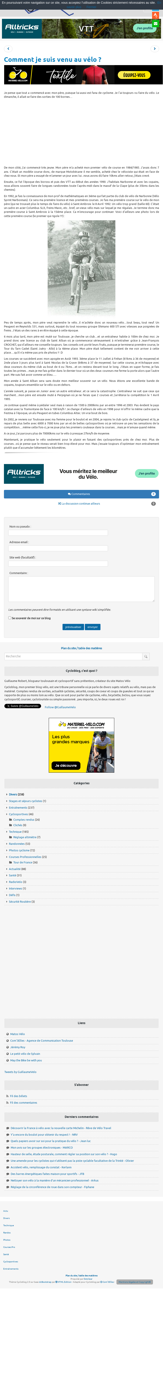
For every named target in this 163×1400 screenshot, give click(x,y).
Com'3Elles (107, 1282)
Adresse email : (19, 542)
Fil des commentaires (23, 1103)
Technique (15, 832)
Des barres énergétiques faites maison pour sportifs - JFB (47, 1174)
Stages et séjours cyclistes (25, 801)
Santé (12, 875)
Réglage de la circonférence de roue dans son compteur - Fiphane (52, 1187)
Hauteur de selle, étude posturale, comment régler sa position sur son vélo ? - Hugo (64, 1154)
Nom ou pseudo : (20, 526)
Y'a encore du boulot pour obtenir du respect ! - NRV (44, 1135)
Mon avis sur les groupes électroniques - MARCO (42, 1147)
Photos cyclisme (19, 850)
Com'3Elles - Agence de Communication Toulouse (41, 1040)
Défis (12, 895)
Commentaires (112, 494)
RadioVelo (15, 882)
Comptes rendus (23, 820)
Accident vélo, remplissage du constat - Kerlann (41, 1167)
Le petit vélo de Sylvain (25, 1054)
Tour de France (22, 862)
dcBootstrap (45, 1282)
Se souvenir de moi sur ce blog (31, 618)
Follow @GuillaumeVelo (60, 707)
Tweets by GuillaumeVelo (20, 1072)
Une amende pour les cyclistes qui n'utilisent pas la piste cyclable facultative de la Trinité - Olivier (72, 1161)
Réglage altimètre (24, 837)
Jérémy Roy (17, 1047)
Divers (13, 794)
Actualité (15, 869)
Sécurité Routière (20, 902)
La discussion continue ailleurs (107, 504)
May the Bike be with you (26, 1060)
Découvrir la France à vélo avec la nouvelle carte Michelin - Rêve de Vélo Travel (61, 1128)
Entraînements (18, 807)
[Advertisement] (82, 131)
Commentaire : (18, 573)
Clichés (17, 825)
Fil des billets (18, 1096)
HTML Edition (63, 1282)
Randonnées (17, 844)
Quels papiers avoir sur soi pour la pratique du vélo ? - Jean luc (51, 1141)
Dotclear (88, 1278)
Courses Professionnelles (25, 857)
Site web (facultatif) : (22, 557)
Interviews (15, 888)
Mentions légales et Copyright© (135, 1282)
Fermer (91, 7)
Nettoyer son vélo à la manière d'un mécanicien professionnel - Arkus (55, 1180)
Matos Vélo (17, 1034)
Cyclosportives (18, 814)
